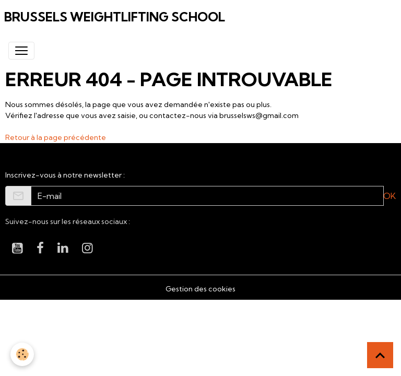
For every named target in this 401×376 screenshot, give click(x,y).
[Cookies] (22, 354)
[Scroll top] (380, 355)
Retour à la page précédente (55, 137)
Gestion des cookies (200, 288)
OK (389, 196)
